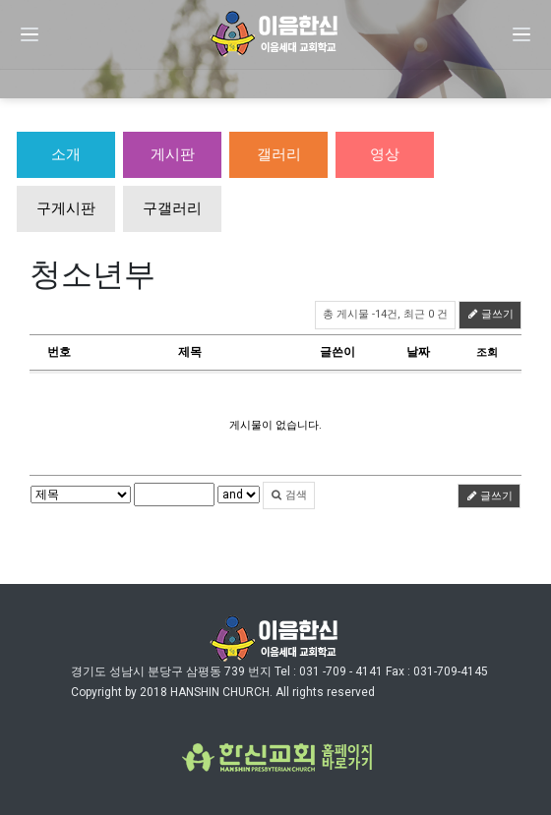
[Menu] (29, 34)
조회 (487, 352)
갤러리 (279, 154)
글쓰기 (490, 314)
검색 (289, 495)
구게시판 (65, 208)
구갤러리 (172, 208)
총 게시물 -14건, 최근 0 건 (385, 314)
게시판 (173, 154)
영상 (384, 154)
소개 (66, 154)
